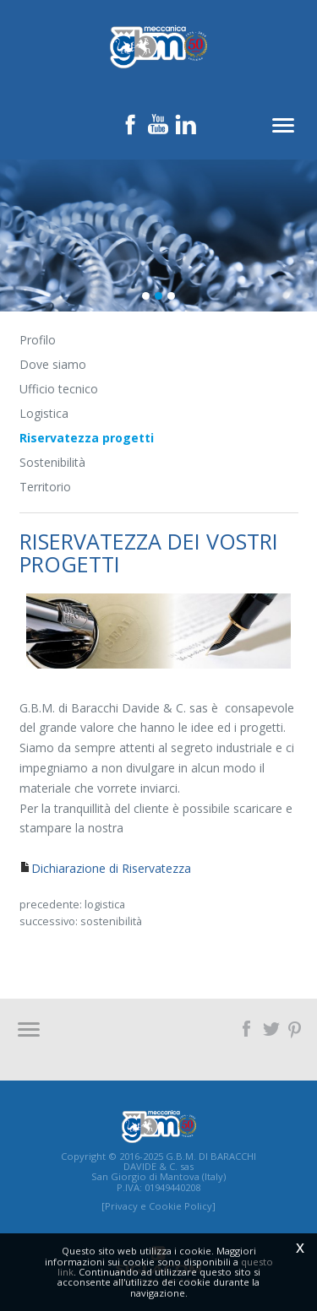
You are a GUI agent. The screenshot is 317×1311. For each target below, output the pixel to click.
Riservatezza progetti (86, 438)
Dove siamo (52, 364)
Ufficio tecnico (58, 389)
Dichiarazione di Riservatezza (111, 868)
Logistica (43, 413)
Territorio (45, 487)
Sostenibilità (52, 462)
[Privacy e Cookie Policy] (158, 1206)
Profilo (37, 340)
